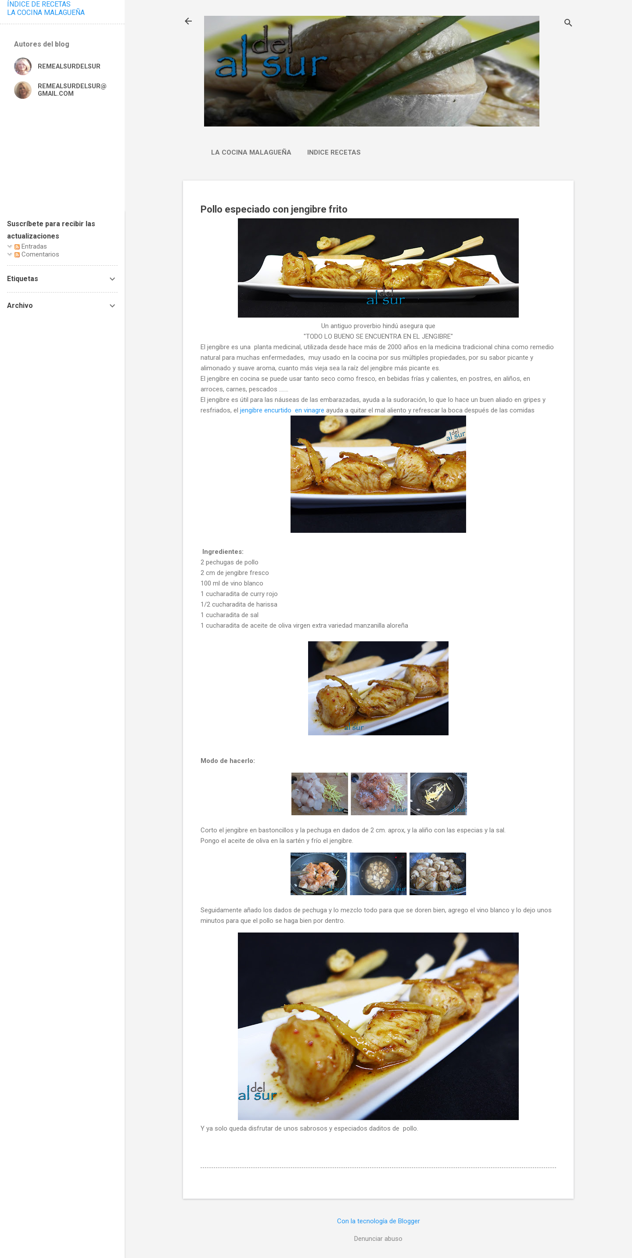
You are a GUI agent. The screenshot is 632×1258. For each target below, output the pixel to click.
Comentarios (36, 254)
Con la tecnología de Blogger (378, 1221)
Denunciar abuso (378, 1239)
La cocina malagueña (251, 152)
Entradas (30, 246)
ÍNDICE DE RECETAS (39, 4)
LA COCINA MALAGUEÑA (46, 12)
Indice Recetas (334, 152)
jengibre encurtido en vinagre (282, 410)
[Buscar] (568, 24)
